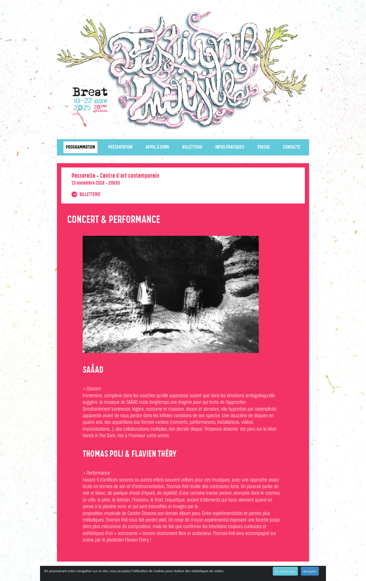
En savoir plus (285, 571)
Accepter (310, 571)
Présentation (120, 147)
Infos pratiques (229, 147)
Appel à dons (157, 147)
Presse (263, 147)
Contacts (291, 147)
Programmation (80, 147)
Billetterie (192, 147)
